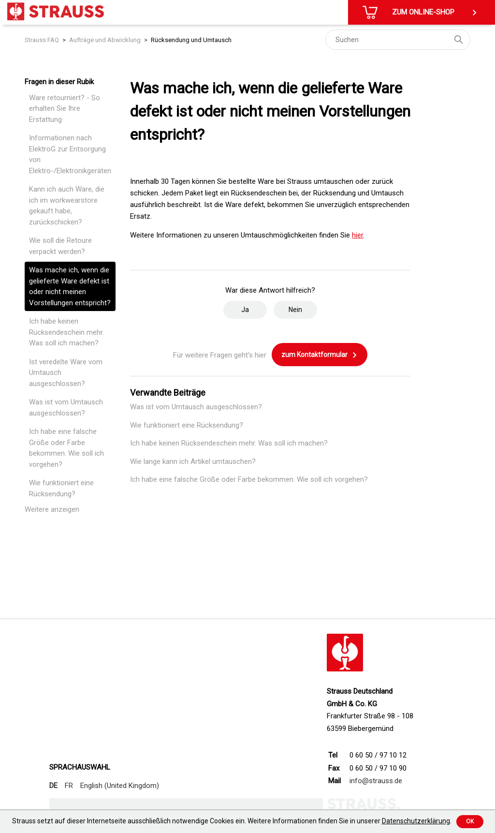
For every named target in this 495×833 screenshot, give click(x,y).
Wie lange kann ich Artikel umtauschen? (193, 461)
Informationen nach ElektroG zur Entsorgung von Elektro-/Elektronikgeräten (70, 154)
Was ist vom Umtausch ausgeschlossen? (66, 407)
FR (69, 785)
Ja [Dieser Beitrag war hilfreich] (245, 309)
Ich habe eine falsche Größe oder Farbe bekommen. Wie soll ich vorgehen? (66, 448)
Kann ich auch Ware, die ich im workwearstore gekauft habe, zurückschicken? (66, 205)
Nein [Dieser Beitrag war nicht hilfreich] (295, 309)
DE (53, 785)
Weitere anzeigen (52, 509)
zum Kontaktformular (319, 355)
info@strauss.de (375, 780)
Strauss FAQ (42, 40)
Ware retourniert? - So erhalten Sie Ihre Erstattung (64, 108)
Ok (470, 821)
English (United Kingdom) (119, 785)
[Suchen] (398, 39)
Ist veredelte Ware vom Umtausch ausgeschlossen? (65, 372)
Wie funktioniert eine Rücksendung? (61, 488)
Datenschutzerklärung (416, 821)
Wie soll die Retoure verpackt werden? (60, 246)
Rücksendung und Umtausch (191, 40)
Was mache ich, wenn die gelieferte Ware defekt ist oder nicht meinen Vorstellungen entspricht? (70, 286)
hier (357, 235)
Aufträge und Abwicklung (105, 40)
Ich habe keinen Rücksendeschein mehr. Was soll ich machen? (66, 332)
